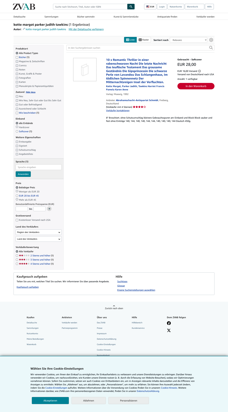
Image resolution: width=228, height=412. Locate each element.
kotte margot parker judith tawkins (46, 29)
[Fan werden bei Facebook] (169, 323)
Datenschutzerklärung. (148, 391)
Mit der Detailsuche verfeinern (86, 29)
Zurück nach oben (114, 308)
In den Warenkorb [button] (196, 86)
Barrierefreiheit (103, 355)
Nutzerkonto (176, 6)
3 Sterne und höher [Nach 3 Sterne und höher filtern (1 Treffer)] (36, 259)
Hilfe (209, 6)
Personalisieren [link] (128, 400)
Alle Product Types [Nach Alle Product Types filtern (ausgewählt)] (27, 53)
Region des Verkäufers (28, 232)
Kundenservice (138, 328)
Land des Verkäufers (27, 239)
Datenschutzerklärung (106, 339)
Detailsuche (19, 16)
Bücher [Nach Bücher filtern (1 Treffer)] (22, 57)
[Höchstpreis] (39, 209)
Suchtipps (122, 281)
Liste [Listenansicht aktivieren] (130, 39)
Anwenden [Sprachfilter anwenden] (23, 174)
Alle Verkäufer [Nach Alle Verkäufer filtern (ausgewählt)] (26, 251)
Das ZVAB (101, 322)
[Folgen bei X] (169, 331)
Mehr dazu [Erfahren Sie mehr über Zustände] (30, 92)
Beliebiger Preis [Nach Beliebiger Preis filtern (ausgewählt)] (26, 187)
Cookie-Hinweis (104, 350)
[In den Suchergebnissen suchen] (140, 47)
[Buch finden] (131, 6)
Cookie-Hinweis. (169, 387)
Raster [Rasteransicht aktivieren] (144, 39)
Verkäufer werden (205, 16)
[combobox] (90, 6)
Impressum (102, 333)
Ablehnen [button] (88, 400)
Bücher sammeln (86, 16)
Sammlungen (51, 16)
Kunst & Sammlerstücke (126, 16)
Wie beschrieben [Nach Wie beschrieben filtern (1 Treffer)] (27, 112)
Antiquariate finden (167, 16)
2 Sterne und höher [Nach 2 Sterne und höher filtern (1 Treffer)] (36, 255)
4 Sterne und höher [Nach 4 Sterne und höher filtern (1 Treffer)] (36, 263)
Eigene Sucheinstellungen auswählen (136, 290)
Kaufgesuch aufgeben (28, 287)
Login (162, 6)
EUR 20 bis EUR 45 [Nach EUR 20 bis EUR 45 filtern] (27, 195)
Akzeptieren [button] (50, 400)
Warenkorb (31, 344)
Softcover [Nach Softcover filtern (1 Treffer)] (24, 131)
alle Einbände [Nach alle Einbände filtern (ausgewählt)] (24, 123)
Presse (99, 328)
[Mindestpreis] (22, 209)
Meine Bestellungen (35, 339)
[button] (211, 47)
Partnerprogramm (70, 328)
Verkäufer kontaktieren (117, 110)
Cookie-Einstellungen (56, 387)
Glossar (121, 285)
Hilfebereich (137, 322)
